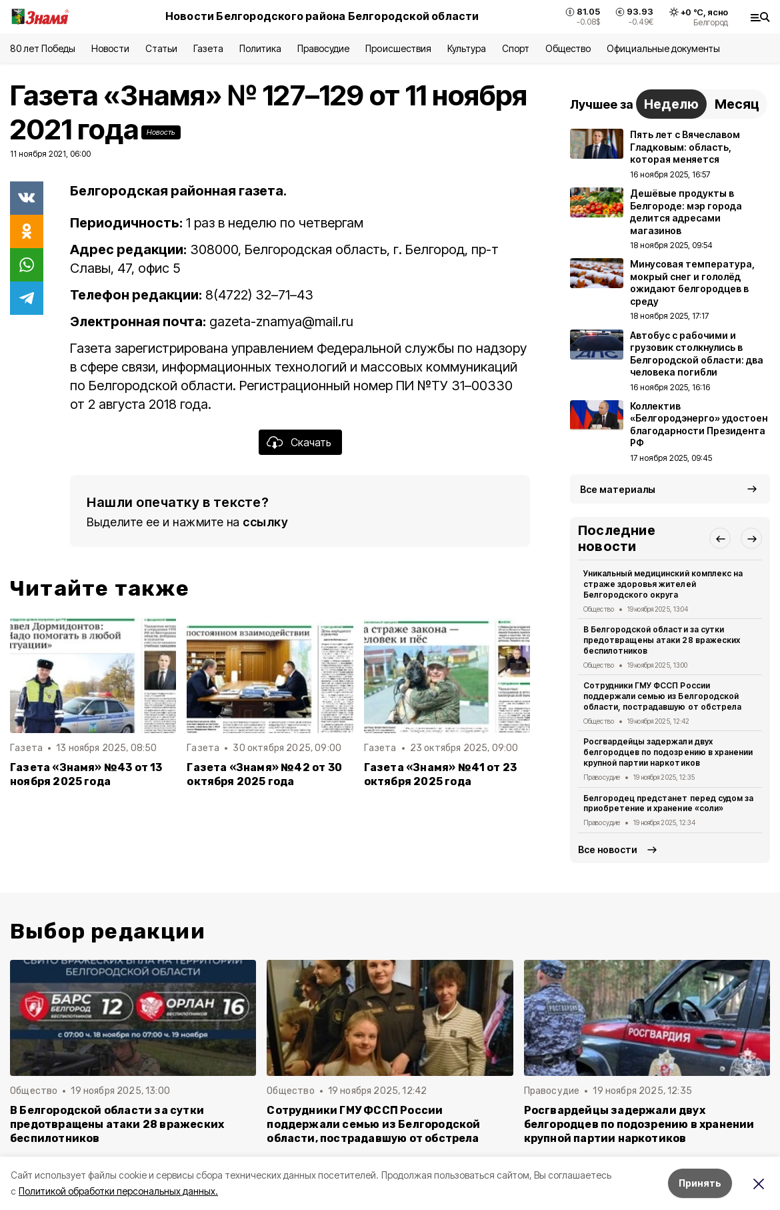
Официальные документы (663, 48)
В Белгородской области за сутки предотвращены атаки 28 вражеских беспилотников (661, 640)
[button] (720, 538)
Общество (568, 48)
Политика (260, 48)
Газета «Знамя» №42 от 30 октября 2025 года (264, 774)
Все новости (607, 849)
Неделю (671, 104)
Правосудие (323, 48)
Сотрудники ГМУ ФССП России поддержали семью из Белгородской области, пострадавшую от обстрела (662, 696)
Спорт (515, 48)
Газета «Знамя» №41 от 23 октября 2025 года (440, 774)
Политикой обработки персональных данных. (118, 1191)
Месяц (737, 104)
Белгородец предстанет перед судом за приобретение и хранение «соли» (668, 803)
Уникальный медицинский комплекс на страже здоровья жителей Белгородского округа (663, 584)
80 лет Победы (42, 48)
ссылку (265, 522)
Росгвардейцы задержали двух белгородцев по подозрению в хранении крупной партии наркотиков (668, 752)
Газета (208, 48)
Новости (110, 48)
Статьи (161, 48)
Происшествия (398, 48)
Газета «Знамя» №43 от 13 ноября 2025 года (86, 774)
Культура (466, 48)
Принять (700, 1183)
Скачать (311, 442)
